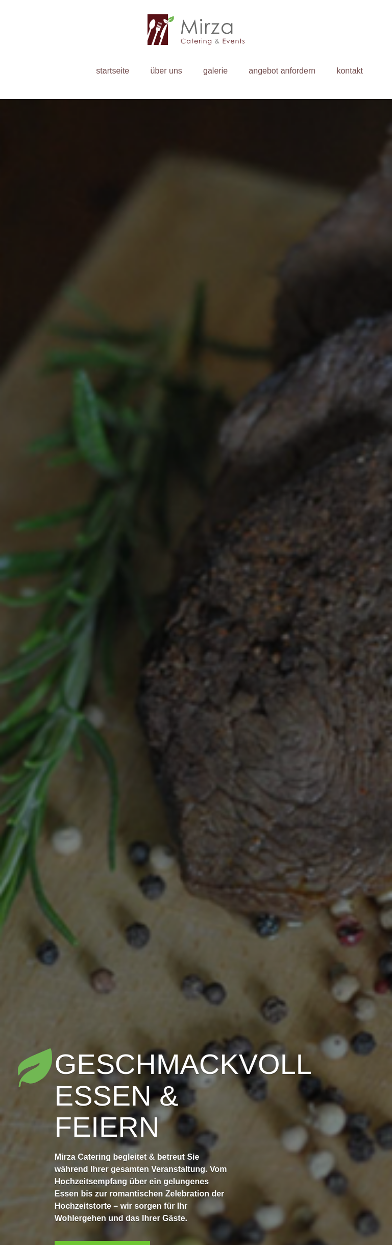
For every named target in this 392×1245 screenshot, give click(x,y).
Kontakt (349, 70)
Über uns (166, 70)
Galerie (215, 70)
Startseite (112, 70)
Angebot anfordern (282, 70)
